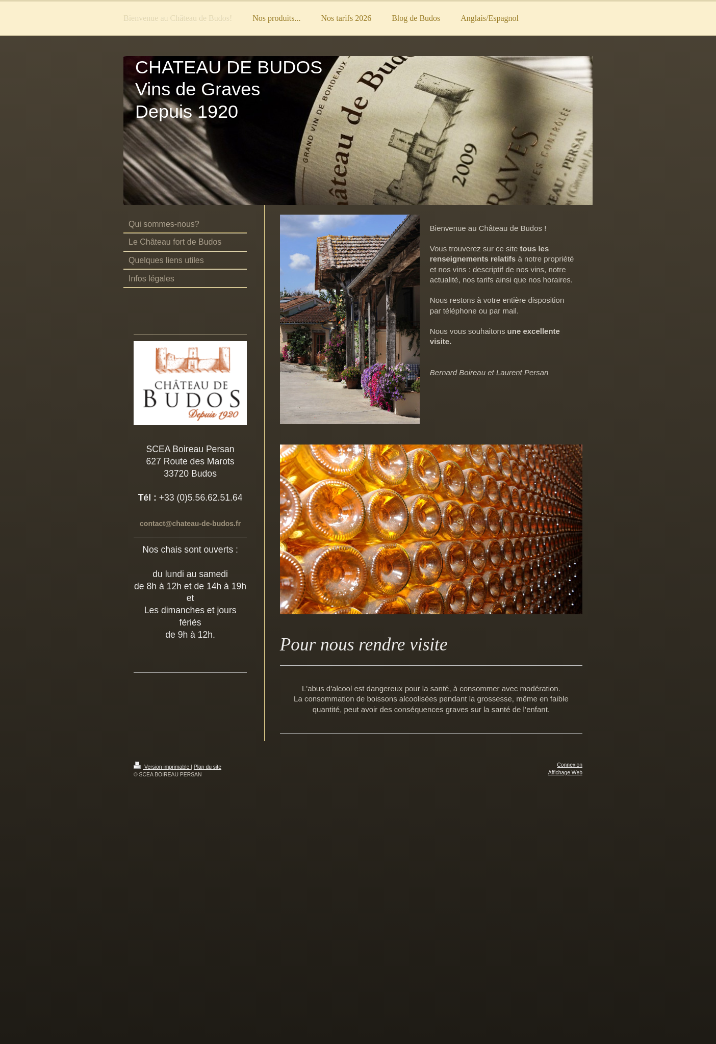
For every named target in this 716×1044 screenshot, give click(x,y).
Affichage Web (565, 772)
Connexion (569, 765)
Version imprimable (162, 767)
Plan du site (207, 767)
